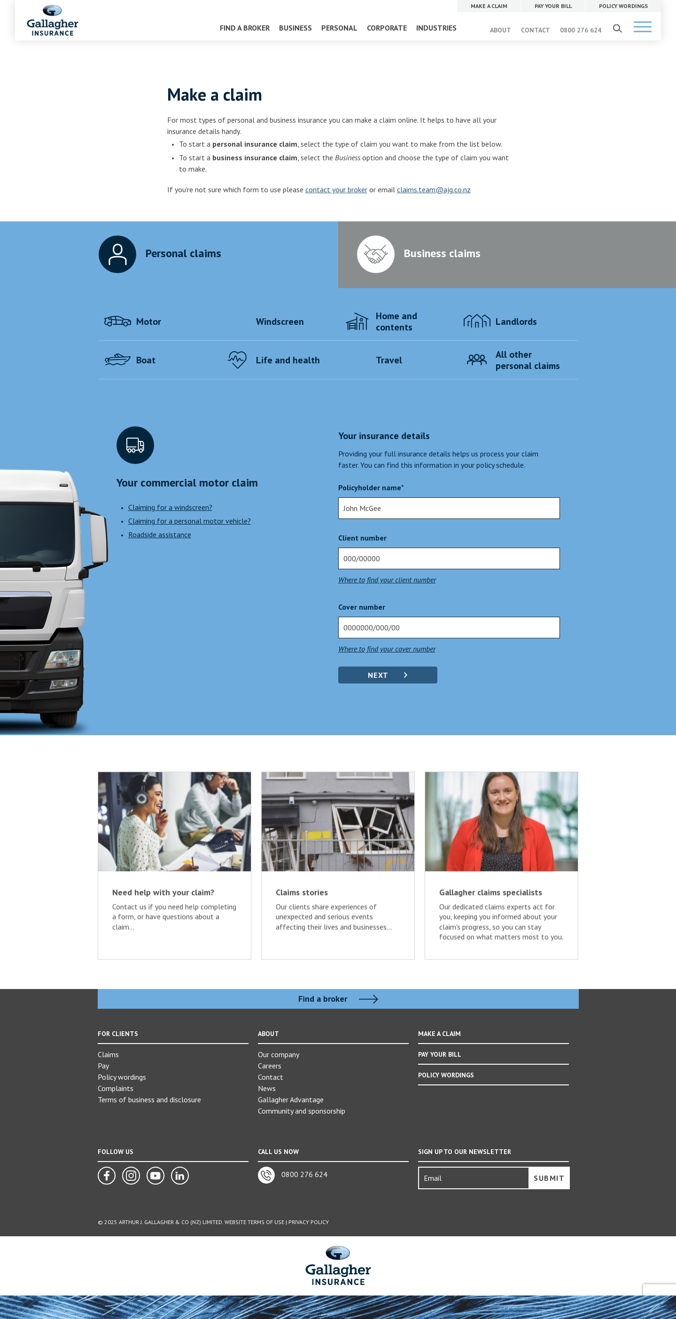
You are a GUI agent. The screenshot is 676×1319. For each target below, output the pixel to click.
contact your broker (336, 189)
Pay (103, 1065)
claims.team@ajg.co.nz (434, 189)
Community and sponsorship (301, 1110)
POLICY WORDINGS (446, 1075)
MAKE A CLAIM (439, 1033)
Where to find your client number (387, 579)
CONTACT (535, 30)
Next (378, 675)
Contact (270, 1077)
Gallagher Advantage (291, 1099)
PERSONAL (339, 27)
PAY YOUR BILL (439, 1054)
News (267, 1088)
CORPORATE (387, 27)
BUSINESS (295, 27)
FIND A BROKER (245, 27)
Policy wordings (122, 1077)
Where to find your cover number (386, 648)
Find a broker (338, 999)
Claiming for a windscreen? (170, 507)
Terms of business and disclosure (149, 1099)
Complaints (115, 1088)
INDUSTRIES (436, 27)
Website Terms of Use (254, 1221)
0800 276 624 (580, 30)
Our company (278, 1054)
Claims (108, 1054)
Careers (269, 1065)
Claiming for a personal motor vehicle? (189, 521)
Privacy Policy (308, 1221)
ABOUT (500, 30)
